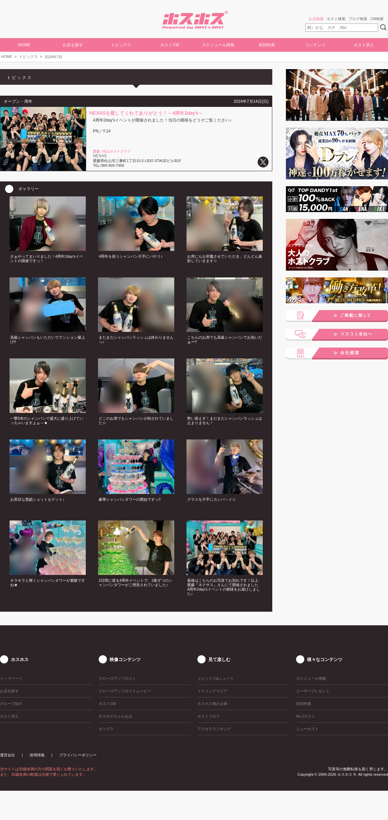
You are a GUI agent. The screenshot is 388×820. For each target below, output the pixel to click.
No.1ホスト (305, 716)
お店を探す (73, 45)
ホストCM (169, 45)
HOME (24, 45)
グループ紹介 (11, 704)
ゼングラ (106, 729)
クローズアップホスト (117, 678)
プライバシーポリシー (78, 755)
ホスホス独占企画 (212, 704)
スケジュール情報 (218, 45)
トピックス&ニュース (215, 678)
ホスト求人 (364, 45)
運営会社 (7, 755)
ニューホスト (307, 729)
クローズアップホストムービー (125, 691)
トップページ (11, 678)
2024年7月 (54, 57)
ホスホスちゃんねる (115, 716)
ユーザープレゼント (313, 691)
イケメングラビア (212, 691)
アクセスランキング (214, 729)
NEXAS (100, 156)
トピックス (28, 56)
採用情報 (37, 755)
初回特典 (267, 45)
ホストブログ (208, 716)
